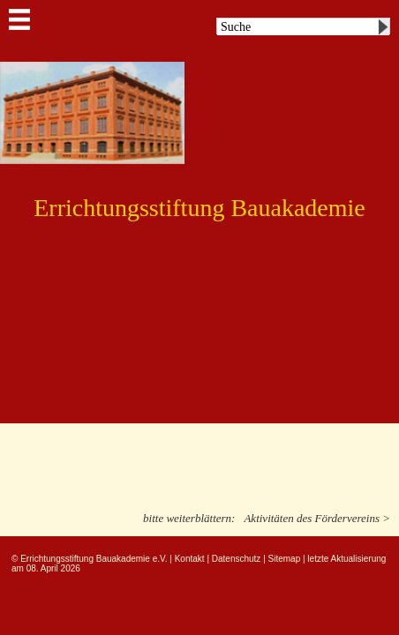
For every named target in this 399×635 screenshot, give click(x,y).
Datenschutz (236, 559)
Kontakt (190, 559)
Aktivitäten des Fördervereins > (317, 518)
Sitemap (284, 559)
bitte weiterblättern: (189, 518)
